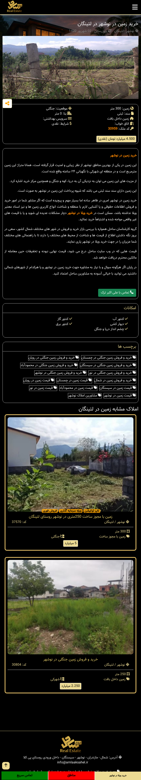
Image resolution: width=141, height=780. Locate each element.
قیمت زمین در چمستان (74, 380)
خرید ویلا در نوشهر (79, 213)
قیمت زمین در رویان (38, 380)
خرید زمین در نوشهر (123, 155)
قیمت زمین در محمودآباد (78, 388)
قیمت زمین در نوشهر (120, 395)
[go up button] (6, 765)
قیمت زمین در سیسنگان (118, 388)
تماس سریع (24, 775)
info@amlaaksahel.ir (72, 762)
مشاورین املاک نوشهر (84, 395)
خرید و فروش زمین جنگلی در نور (112, 373)
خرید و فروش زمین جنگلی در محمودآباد (49, 365)
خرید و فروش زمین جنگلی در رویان (53, 357)
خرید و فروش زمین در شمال (115, 380)
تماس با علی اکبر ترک (117, 292)
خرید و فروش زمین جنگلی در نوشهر (60, 373)
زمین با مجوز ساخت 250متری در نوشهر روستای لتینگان (70, 517)
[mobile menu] (135, 6)
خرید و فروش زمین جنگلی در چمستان (108, 357)
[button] (70, 94)
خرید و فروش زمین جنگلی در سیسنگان (108, 365)
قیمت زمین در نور (43, 388)
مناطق (71, 775)
